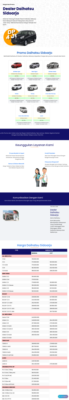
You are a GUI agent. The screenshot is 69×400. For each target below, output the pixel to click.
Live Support (63, 396)
